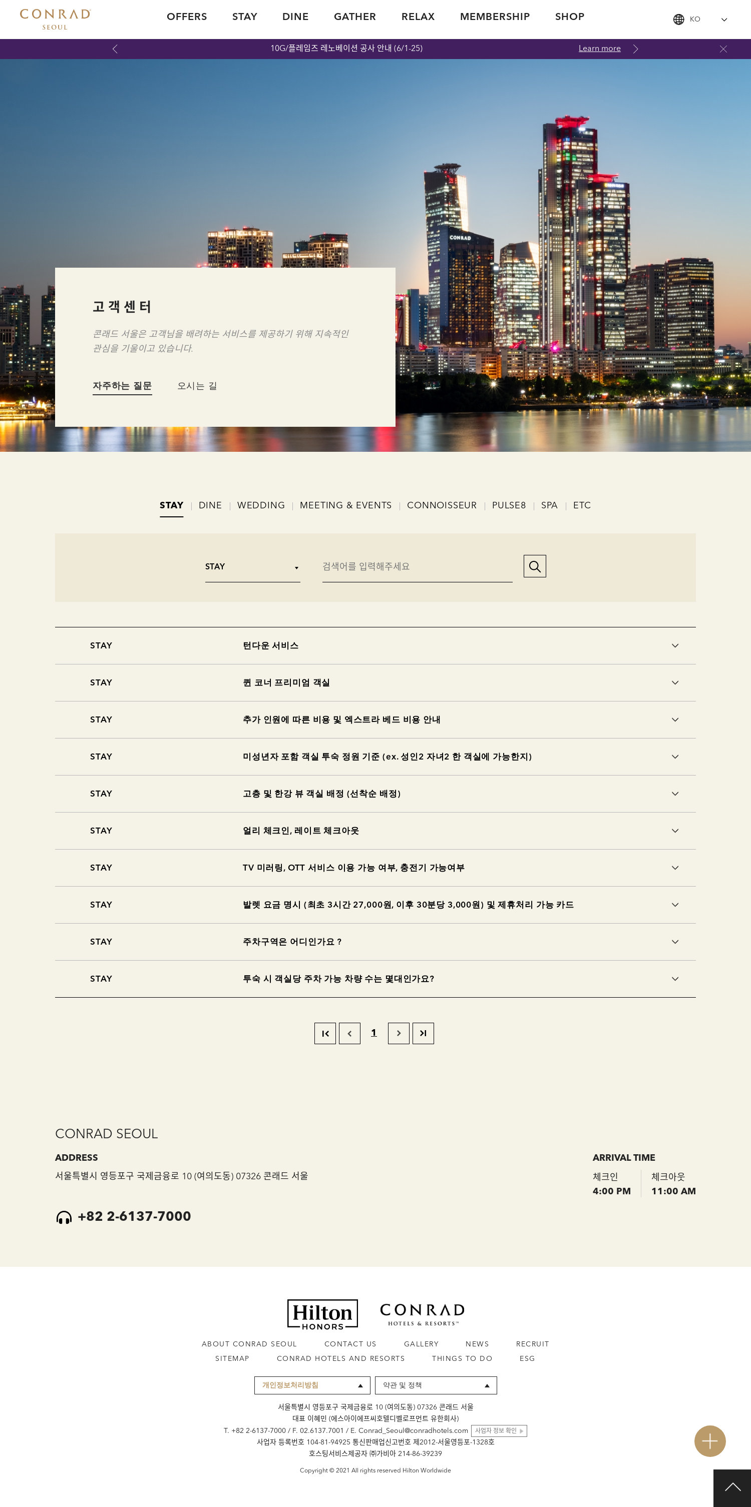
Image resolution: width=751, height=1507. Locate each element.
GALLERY (421, 1344)
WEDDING (261, 505)
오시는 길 (197, 386)
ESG (528, 1358)
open (710, 1441)
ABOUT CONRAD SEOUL (249, 1344)
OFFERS (187, 18)
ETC (582, 505)
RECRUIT (533, 1344)
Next (636, 49)
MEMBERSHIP (495, 18)
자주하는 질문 (122, 386)
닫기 (723, 49)
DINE (295, 18)
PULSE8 (509, 505)
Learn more (600, 49)
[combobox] (701, 20)
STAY (244, 18)
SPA (549, 505)
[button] (530, 567)
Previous (115, 49)
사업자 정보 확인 (496, 1431)
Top (732, 1488)
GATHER (355, 18)
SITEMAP (232, 1358)
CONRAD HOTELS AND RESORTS (341, 1358)
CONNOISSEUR (442, 505)
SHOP (570, 18)
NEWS (477, 1344)
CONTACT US (350, 1344)
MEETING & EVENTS (346, 505)
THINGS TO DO (462, 1358)
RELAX (418, 18)
